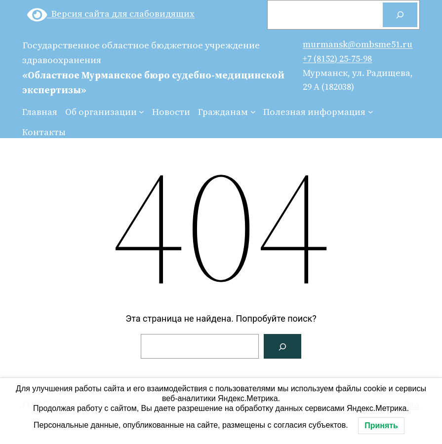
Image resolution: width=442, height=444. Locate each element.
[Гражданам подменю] (253, 111)
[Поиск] (400, 14)
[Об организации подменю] (141, 111)
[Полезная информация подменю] (370, 111)
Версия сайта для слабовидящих (111, 13)
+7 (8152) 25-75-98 (337, 58)
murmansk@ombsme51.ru (357, 44)
